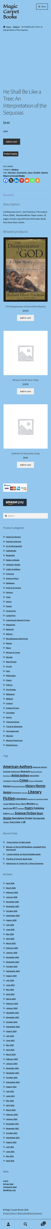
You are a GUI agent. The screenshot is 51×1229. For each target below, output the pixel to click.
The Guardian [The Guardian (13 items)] (39, 818)
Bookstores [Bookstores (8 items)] (7, 776)
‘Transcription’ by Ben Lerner (18, 842)
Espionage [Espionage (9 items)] (39, 781)
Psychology (11, 689)
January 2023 (11, 1063)
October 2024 (11, 966)
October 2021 (11, 1133)
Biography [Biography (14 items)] (25, 771)
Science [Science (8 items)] (11, 814)
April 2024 (10, 994)
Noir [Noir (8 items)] (36, 804)
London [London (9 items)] (6, 804)
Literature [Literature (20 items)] (21, 798)
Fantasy (9, 592)
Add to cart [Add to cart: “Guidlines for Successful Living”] (25, 464)
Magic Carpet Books (11, 11)
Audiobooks (11, 550)
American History (13, 537)
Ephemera (10, 583)
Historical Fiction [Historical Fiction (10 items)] (18, 786)
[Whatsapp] (32, 180)
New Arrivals (11, 662)
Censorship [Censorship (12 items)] (34, 775)
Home (8, 27)
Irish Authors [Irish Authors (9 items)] (16, 793)
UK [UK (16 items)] (24, 821)
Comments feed (10, 1187)
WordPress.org (9, 1190)
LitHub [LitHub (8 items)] (46, 799)
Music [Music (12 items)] (23, 804)
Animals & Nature (13, 541)
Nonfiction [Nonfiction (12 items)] (7, 808)
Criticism (10, 574)
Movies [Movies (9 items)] (18, 804)
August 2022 (11, 1086)
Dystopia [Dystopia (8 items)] (32, 781)
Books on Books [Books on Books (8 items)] (36, 772)
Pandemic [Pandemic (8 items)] (21, 808)
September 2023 (13, 1026)
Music (8, 648)
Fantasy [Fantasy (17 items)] (7, 786)
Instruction (11, 611)
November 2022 (12, 1073)
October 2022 (11, 1077)
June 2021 (10, 1151)
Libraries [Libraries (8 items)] (25, 793)
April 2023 (10, 1050)
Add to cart (11, 141)
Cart (40, 1222)
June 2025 (10, 929)
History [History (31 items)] (30, 786)
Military (9, 634)
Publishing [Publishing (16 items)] (39, 808)
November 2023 (12, 1017)
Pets (8, 671)
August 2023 (11, 1031)
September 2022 (13, 1082)
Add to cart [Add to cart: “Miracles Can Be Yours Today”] (25, 391)
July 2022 (10, 1091)
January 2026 (11, 897)
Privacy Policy (9, 1213)
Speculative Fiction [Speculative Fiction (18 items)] (22, 818)
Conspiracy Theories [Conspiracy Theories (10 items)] (11, 781)
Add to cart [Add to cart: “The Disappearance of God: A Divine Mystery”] (25, 317)
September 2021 (13, 1137)
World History (12, 745)
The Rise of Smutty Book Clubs (19, 859)
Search (25, 1224)
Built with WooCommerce (30, 1213)
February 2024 (12, 1003)
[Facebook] (5, 180)
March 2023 (11, 1054)
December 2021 (12, 1124)
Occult (9, 666)
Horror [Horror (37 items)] (40, 786)
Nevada (9, 657)
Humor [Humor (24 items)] (7, 792)
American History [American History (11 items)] (40, 767)
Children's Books (13, 564)
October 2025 (11, 911)
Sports (9, 717)
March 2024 (11, 999)
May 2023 (10, 1045)
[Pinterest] (21, 180)
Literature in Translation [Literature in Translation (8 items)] (35, 799)
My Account (8, 1224)
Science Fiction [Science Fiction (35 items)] (25, 813)
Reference (10, 694)
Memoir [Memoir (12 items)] (12, 804)
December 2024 (12, 957)
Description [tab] (8, 195)
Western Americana (14, 740)
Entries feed (8, 1184)
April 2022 (10, 1105)
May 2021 (10, 1156)
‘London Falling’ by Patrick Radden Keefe (23, 854)
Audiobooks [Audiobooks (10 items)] (15, 772)
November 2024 (12, 962)
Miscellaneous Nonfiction (17, 638)
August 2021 (11, 1142)
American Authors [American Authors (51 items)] (17, 766)
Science (9, 703)
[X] (11, 180)
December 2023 (12, 1012)
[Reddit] (27, 180)
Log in (5, 1181)
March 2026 (11, 888)
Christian (12, 172)
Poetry (9, 680)
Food (8, 597)
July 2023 (10, 1036)
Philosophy (11, 675)
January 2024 (11, 1008)
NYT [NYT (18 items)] (15, 808)
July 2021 (10, 1147)
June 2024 (10, 985)
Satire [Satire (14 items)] (6, 813)
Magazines (10, 624)
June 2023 (10, 1040)
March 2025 (11, 943)
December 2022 (12, 1068)
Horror (9, 601)
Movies (9, 643)
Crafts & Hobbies (13, 569)
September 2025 (13, 915)
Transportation (12, 722)
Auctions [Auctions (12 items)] (7, 771)
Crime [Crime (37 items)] (23, 780)
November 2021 (12, 1128)
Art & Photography (14, 546)
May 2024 (10, 989)
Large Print (11, 615)
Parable (37, 172)
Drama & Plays (12, 578)
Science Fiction (12, 708)
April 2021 (10, 1160)
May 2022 (10, 1100)
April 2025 (10, 938)
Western (9, 736)
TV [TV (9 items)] (21, 822)
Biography (10, 555)
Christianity (22, 172)
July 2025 (10, 925)
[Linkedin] (16, 180)
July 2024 (10, 980)
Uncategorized (12, 731)
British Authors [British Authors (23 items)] (20, 775)
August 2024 (11, 976)
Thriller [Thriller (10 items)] (6, 822)
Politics (9, 685)
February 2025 (12, 948)
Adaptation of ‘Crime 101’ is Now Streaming (24, 863)
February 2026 (12, 892)
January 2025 (11, 952)
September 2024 (13, 971)
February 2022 (12, 1114)
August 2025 (11, 920)
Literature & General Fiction (18, 620)
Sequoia (44, 172)
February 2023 (12, 1059)
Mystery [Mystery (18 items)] (31, 803)
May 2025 (10, 934)
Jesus (30, 172)
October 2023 (11, 1022)
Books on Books (12, 560)
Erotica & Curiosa (13, 588)
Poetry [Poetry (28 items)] (29, 808)
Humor (9, 606)
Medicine (10, 629)
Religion (16, 27)
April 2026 (10, 883)
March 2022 (11, 1110)
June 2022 (10, 1096)
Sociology (10, 712)
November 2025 (12, 906)
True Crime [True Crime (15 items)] (14, 822)
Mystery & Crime (13, 652)
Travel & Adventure (14, 726)
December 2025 (12, 902)
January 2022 (11, 1119)
